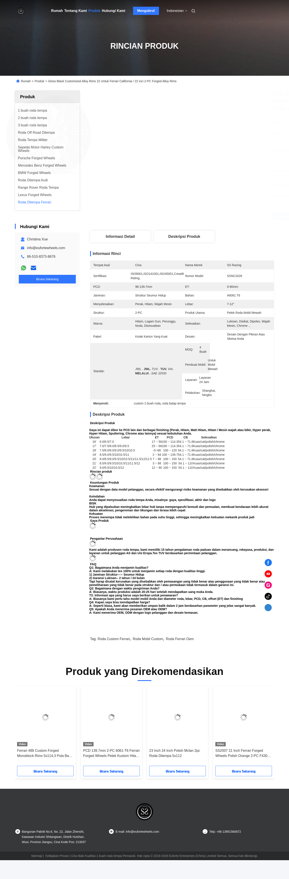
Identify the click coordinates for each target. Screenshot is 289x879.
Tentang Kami (75, 11)
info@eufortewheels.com (46, 248)
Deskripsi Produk (184, 236)
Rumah (57, 11)
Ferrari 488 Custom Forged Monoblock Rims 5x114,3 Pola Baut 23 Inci (44, 753)
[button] (23, 727)
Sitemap (36, 856)
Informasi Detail (120, 236)
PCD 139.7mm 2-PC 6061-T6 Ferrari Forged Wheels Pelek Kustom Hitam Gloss (111, 753)
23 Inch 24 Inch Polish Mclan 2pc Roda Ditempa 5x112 (174, 753)
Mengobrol (146, 11)
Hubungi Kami (113, 11)
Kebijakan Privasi (57, 856)
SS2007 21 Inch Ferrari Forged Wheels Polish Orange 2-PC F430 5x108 (241, 753)
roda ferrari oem (180, 639)
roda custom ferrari (114, 639)
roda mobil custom (148, 639)
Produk (94, 11)
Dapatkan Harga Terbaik (206, 216)
